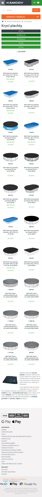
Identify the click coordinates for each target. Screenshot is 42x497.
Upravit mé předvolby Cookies (11, 464)
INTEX (29, 389)
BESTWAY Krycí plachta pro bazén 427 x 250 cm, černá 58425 (31, 106)
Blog (3, 461)
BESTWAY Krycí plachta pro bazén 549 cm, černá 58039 (31, 232)
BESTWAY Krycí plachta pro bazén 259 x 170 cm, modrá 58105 (10, 106)
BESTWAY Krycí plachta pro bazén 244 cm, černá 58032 (10, 137)
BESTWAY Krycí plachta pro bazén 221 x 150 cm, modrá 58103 (10, 75)
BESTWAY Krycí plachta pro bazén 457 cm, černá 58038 (31, 169)
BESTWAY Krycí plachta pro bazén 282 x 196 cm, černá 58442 (31, 263)
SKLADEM (21, 51)
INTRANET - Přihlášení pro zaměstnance (14, 479)
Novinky (4, 474)
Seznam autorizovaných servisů (12, 452)
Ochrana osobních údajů (10, 445)
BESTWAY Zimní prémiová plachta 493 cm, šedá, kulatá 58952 (10, 358)
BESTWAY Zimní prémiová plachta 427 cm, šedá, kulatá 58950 (10, 326)
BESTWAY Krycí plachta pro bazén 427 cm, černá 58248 (10, 169)
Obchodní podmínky (8, 443)
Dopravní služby (7, 432)
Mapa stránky (6, 457)
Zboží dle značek (7, 459)
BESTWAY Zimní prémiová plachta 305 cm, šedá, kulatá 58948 (31, 358)
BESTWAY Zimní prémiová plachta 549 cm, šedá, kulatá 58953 (10, 295)
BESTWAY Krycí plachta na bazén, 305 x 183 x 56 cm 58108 (10, 232)
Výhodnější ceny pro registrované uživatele (16, 436)
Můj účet (4, 469)
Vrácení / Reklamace (8, 454)
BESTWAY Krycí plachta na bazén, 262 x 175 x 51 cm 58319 (31, 137)
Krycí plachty (28, 21)
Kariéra (4, 429)
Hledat (36, 10)
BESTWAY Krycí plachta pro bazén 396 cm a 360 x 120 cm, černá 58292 (10, 263)
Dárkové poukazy (7, 448)
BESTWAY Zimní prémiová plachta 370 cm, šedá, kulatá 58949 (31, 295)
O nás (3, 434)
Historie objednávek (8, 472)
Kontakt (4, 441)
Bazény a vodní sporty (13, 21)
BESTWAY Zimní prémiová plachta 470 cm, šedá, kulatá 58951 (31, 326)
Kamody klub (5, 439)
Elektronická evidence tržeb (11, 450)
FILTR (21, 31)
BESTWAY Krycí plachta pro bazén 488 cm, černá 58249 (10, 200)
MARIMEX (36, 389)
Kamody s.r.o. (16, 481)
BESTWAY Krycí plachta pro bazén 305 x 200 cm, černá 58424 (31, 200)
